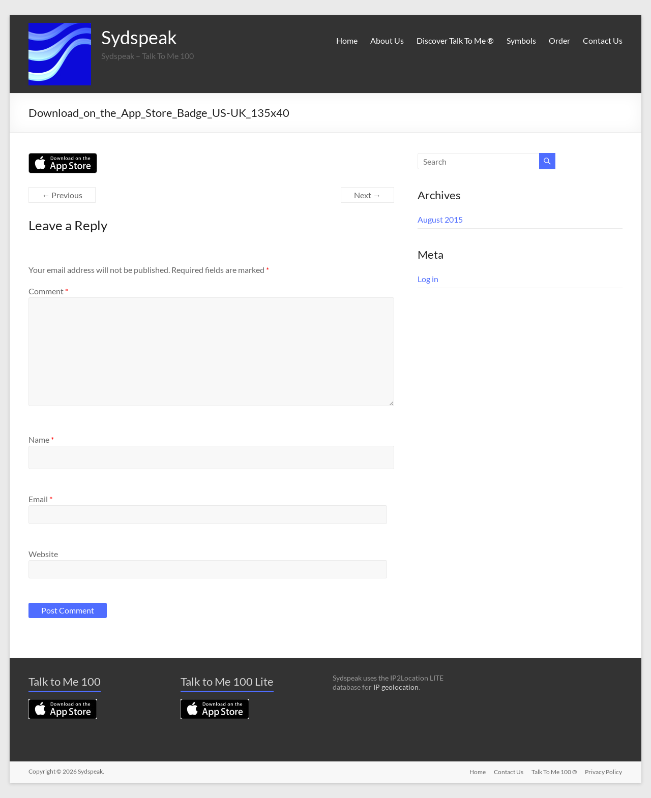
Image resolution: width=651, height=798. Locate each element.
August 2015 (440, 219)
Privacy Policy (604, 771)
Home (347, 40)
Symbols (521, 40)
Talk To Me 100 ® (554, 771)
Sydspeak (139, 37)
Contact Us (603, 40)
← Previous (62, 195)
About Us (387, 40)
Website (43, 554)
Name (41, 439)
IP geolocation (396, 687)
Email (40, 499)
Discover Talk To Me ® (455, 40)
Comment (48, 291)
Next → (367, 195)
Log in (428, 279)
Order (559, 40)
